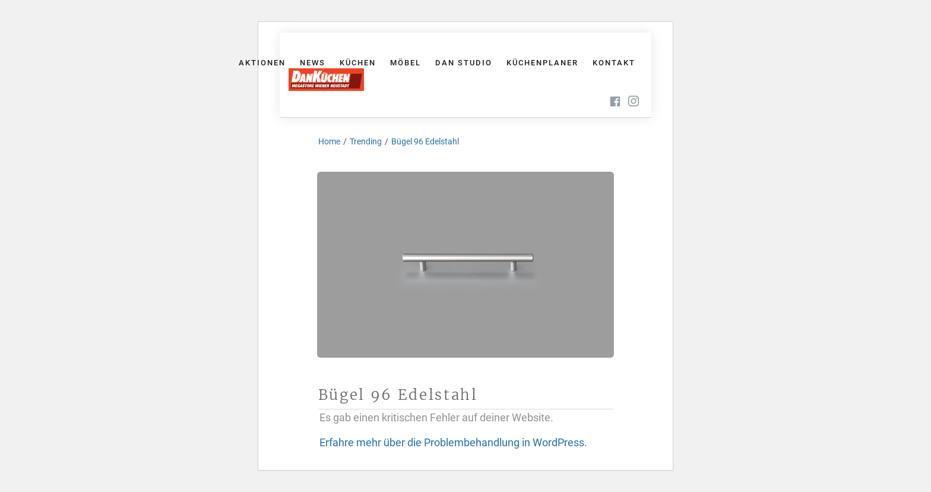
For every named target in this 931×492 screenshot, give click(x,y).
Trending (366, 141)
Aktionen (262, 62)
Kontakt (614, 62)
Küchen (358, 62)
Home (329, 141)
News (312, 62)
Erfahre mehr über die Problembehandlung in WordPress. (453, 442)
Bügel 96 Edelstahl (425, 141)
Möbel (405, 62)
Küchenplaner (542, 62)
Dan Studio (463, 62)
